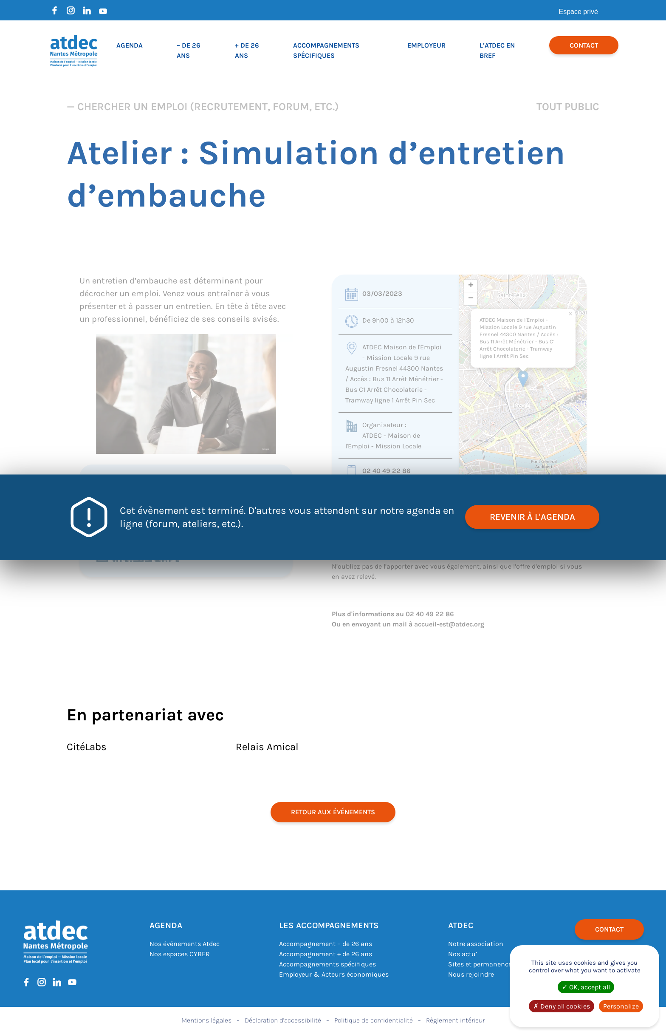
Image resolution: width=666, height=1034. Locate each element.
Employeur (426, 45)
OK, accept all (586, 987)
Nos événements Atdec (185, 944)
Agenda (129, 45)
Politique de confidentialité (373, 1020)
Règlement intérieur (455, 1020)
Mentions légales (206, 1020)
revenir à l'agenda (530, 516)
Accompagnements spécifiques (327, 964)
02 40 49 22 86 (386, 471)
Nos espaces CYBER (180, 954)
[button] (523, 379)
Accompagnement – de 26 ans (325, 944)
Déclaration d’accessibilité (283, 1020)
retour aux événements (333, 812)
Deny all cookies (561, 1006)
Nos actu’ (462, 954)
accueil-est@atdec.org (449, 624)
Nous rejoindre (471, 974)
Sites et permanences (481, 964)
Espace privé (578, 11)
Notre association (475, 944)
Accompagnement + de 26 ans (325, 954)
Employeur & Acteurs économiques (334, 974)
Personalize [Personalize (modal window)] (621, 1006)
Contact (584, 45)
